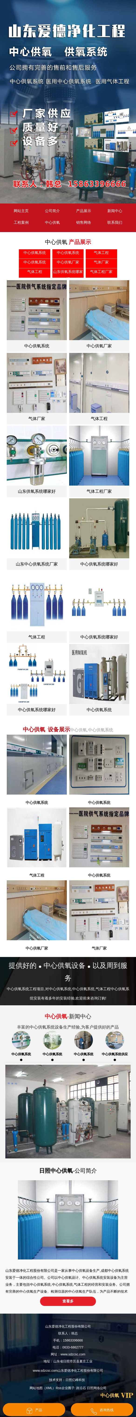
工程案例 (21, 222)
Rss (58, 1388)
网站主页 (21, 211)
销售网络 (83, 222)
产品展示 (83, 211)
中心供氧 (52, 222)
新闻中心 (114, 211)
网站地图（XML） (43, 1388)
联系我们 (114, 222)
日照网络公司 (96, 1388)
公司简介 (52, 211)
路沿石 (81, 1388)
